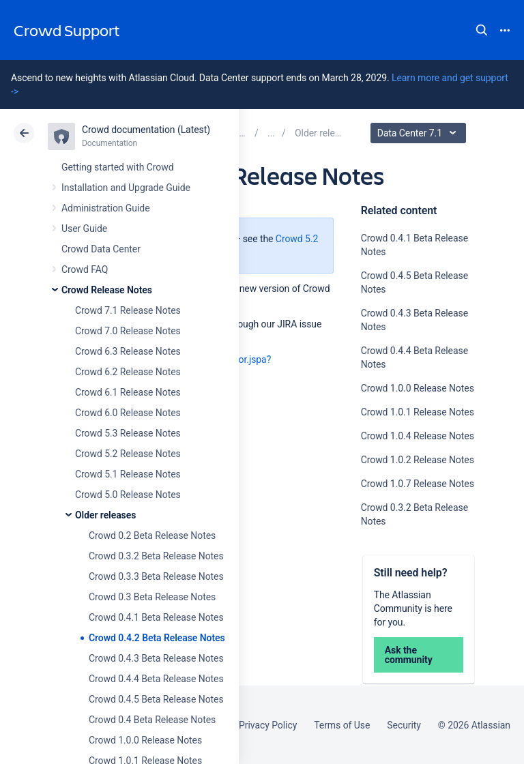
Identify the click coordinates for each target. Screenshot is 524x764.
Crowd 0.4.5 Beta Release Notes (156, 699)
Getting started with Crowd (117, 167)
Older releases (105, 515)
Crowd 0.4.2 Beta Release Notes (157, 637)
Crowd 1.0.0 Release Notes (145, 740)
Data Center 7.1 (420, 133)
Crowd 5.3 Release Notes (128, 433)
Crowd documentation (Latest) (146, 129)
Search (482, 30)
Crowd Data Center (101, 249)
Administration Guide (105, 208)
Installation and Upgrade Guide (125, 187)
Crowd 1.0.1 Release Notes (417, 412)
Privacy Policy (268, 725)
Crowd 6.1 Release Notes (128, 392)
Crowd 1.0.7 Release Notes (417, 483)
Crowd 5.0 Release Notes (128, 494)
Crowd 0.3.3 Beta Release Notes (156, 576)
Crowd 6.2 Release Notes (128, 371)
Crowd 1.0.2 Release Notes (417, 459)
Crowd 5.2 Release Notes (128, 453)
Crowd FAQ (84, 269)
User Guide (84, 228)
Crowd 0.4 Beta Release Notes (152, 719)
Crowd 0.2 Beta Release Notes (152, 535)
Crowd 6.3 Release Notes (128, 351)
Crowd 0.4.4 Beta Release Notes (156, 678)
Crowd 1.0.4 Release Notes (417, 435)
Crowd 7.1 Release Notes (128, 310)
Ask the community (409, 655)
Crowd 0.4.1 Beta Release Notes (156, 617)
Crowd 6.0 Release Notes (128, 412)
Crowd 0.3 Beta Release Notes (152, 596)
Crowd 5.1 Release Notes (128, 474)
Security (404, 725)
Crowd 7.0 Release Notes (128, 330)
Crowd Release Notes (106, 289)
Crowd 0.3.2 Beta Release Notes (156, 555)
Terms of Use (342, 725)
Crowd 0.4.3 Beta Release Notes (156, 658)
